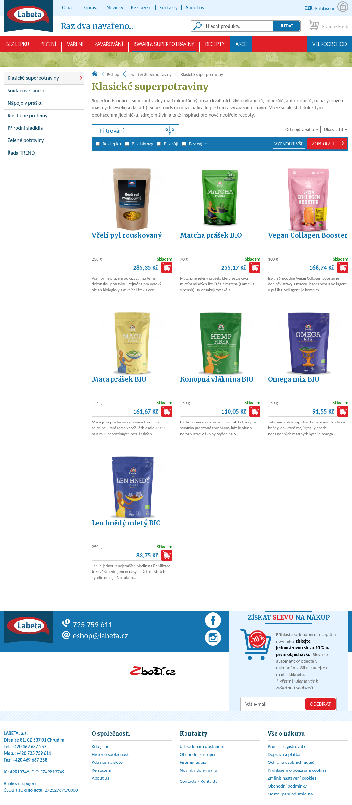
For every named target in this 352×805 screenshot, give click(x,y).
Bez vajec (194, 143)
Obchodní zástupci (197, 754)
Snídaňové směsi (26, 90)
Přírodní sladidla (25, 128)
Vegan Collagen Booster (308, 235)
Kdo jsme (101, 746)
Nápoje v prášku (25, 103)
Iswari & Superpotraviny (164, 46)
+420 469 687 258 (30, 760)
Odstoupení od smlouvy (290, 794)
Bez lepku (17, 46)
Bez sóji (167, 143)
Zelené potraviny (26, 140)
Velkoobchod (329, 46)
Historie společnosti (111, 754)
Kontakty (169, 7)
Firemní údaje (193, 762)
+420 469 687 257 (29, 747)
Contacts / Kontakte (199, 781)
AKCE (241, 46)
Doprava (90, 7)
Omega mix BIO (293, 379)
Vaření (75, 46)
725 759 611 (87, 624)
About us (194, 7)
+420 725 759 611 (34, 753)
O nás (68, 7)
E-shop (113, 74)
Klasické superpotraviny (33, 77)
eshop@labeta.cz (95, 636)
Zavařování (108, 46)
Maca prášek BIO (119, 379)
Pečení (48, 46)
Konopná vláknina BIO (217, 379)
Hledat (286, 26)
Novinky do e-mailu (198, 770)
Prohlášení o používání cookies (297, 770)
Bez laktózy (139, 143)
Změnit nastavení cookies (292, 778)
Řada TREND (21, 153)
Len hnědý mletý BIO (126, 523)
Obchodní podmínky (287, 786)
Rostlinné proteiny (27, 115)
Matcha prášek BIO (211, 235)
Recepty (215, 46)
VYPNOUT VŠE (289, 144)
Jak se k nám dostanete (202, 746)
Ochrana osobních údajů (291, 762)
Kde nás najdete (107, 762)
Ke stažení (141, 7)
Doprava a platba (284, 754)
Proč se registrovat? (286, 746)
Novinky (115, 7)
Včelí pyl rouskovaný (127, 235)
